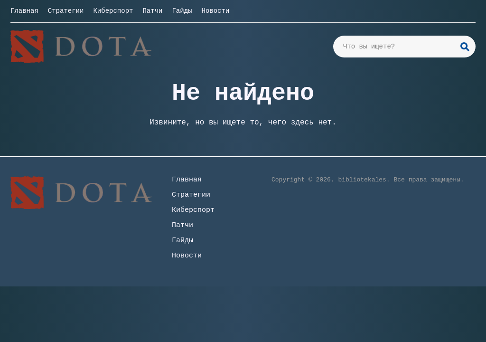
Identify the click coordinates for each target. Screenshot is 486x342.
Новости (215, 11)
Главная (24, 11)
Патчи (152, 11)
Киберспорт (113, 11)
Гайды (182, 11)
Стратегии (66, 11)
